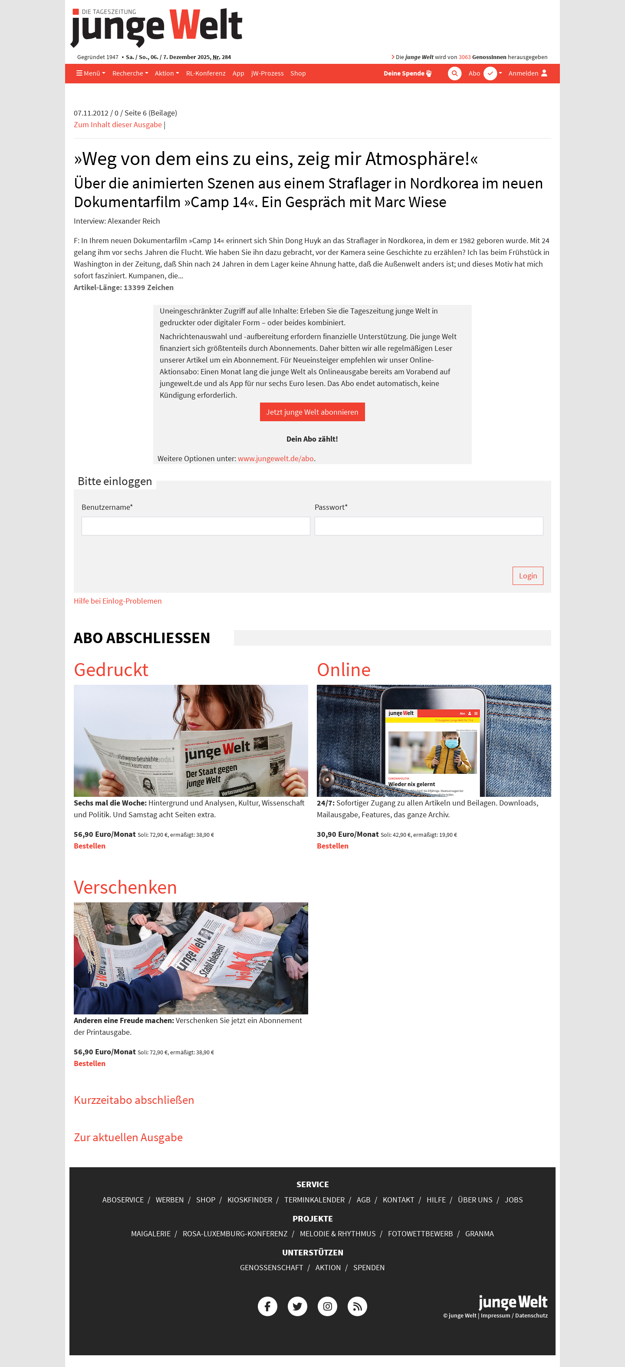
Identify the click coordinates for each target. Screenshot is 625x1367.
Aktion (164, 73)
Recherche (127, 73)
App (238, 73)
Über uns (475, 1200)
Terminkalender (314, 1200)
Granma (479, 1233)
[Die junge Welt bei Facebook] (267, 1305)
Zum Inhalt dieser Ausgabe (118, 124)
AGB (364, 1200)
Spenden (369, 1267)
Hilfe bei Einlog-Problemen (118, 601)
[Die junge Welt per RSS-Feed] (357, 1305)
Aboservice (123, 1200)
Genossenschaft (271, 1267)
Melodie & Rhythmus (338, 1233)
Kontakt (398, 1200)
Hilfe (436, 1200)
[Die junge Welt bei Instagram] (328, 1305)
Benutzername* (107, 507)
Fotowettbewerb (420, 1233)
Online (344, 669)
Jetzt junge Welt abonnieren (312, 412)
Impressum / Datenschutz (514, 1315)
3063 (465, 57)
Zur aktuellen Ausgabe (128, 1136)
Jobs (514, 1200)
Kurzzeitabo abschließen (134, 1099)
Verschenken (126, 887)
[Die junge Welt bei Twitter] (297, 1305)
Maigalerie (151, 1233)
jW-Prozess (267, 73)
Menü (88, 73)
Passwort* (331, 507)
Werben (170, 1200)
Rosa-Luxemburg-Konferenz (235, 1233)
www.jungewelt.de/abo (276, 458)
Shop (298, 73)
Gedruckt (111, 669)
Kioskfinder (249, 1200)
